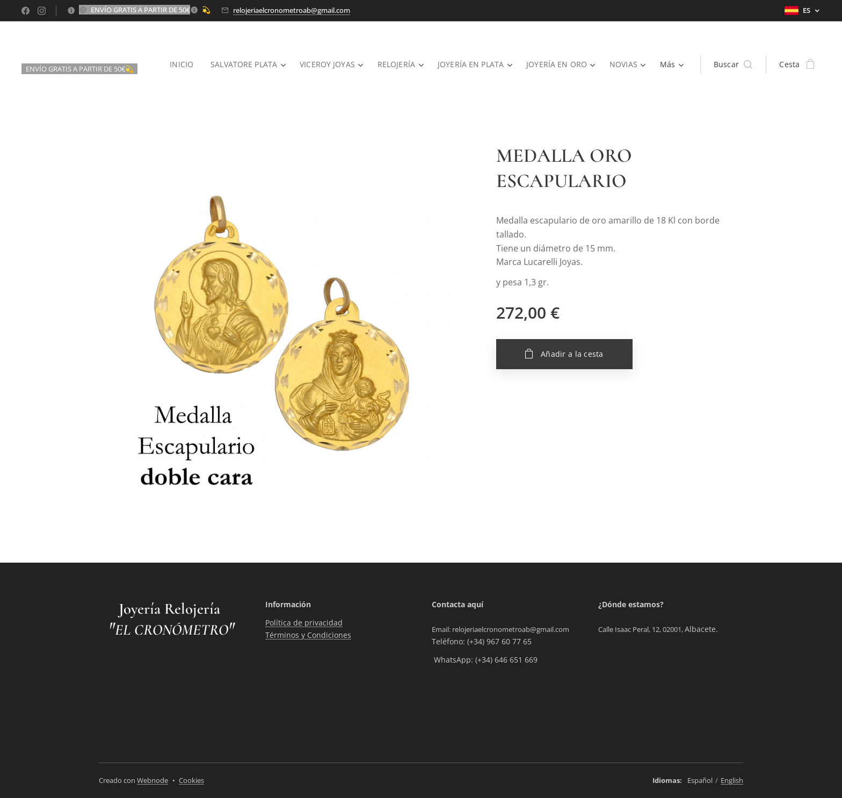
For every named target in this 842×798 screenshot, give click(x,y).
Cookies (191, 780)
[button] (733, 64)
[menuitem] (179, 64)
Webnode (152, 780)
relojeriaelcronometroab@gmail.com (291, 10)
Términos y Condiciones (308, 635)
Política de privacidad (304, 623)
